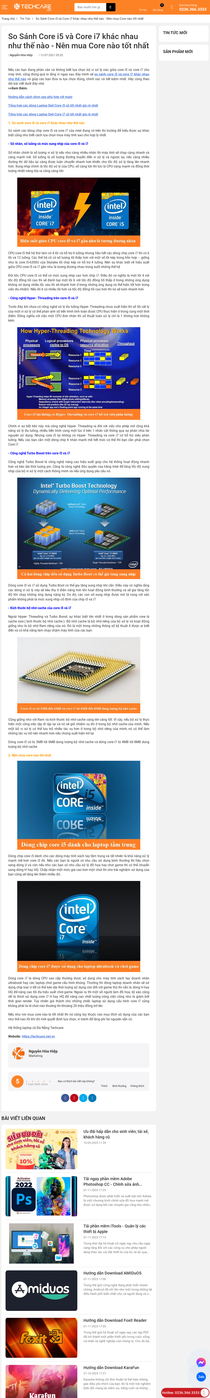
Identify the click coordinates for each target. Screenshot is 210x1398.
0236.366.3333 (193, 9)
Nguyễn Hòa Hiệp (21, 55)
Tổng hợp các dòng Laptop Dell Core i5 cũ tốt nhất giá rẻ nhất (53, 105)
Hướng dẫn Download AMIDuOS (112, 1273)
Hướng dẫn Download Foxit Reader (115, 1320)
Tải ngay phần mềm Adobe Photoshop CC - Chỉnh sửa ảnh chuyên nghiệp (111, 1184)
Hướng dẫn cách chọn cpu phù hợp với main (40, 97)
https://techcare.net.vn (38, 1036)
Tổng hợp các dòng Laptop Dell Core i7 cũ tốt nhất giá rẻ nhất (53, 114)
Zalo (201, 1377)
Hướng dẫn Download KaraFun (111, 1367)
